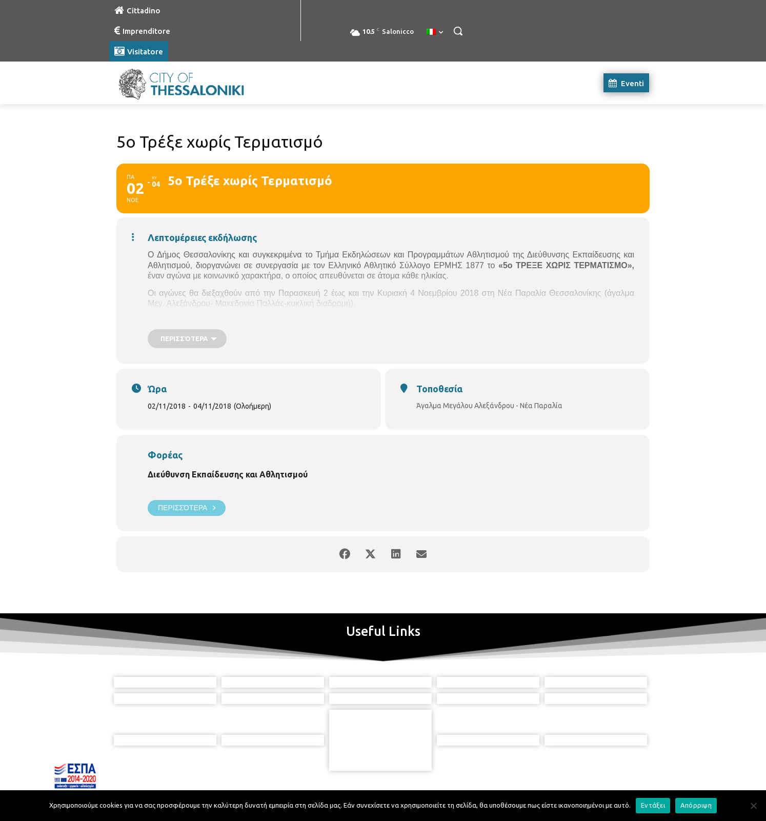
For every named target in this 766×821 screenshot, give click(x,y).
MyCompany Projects (621, 789)
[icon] (429, 764)
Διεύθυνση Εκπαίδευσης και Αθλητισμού (228, 474)
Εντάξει (653, 805)
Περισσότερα (186, 508)
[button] (458, 31)
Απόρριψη (696, 805)
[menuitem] (435, 32)
